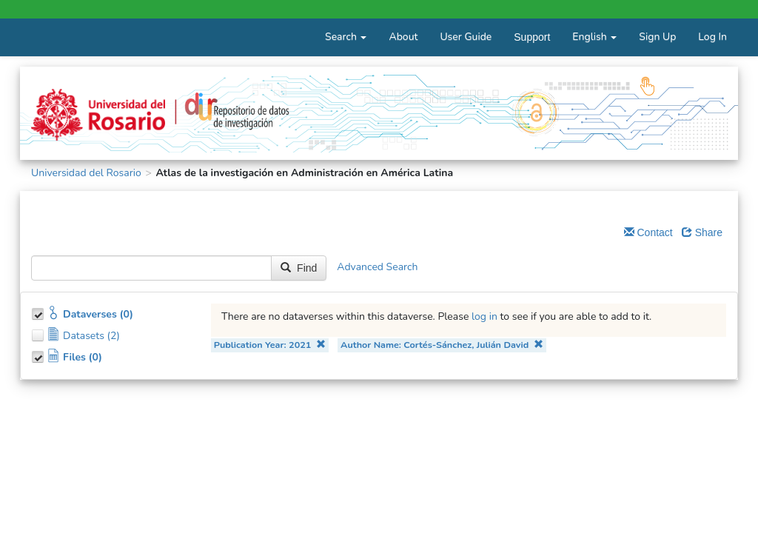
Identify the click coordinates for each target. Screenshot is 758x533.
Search (345, 37)
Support (532, 37)
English (594, 37)
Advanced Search (377, 268)
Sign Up (657, 37)
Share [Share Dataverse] (702, 232)
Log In (712, 37)
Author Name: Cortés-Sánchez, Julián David (442, 344)
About (403, 37)
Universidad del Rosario (86, 173)
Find (299, 268)
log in (484, 316)
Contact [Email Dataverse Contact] (648, 232)
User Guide (466, 37)
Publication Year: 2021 (270, 344)
